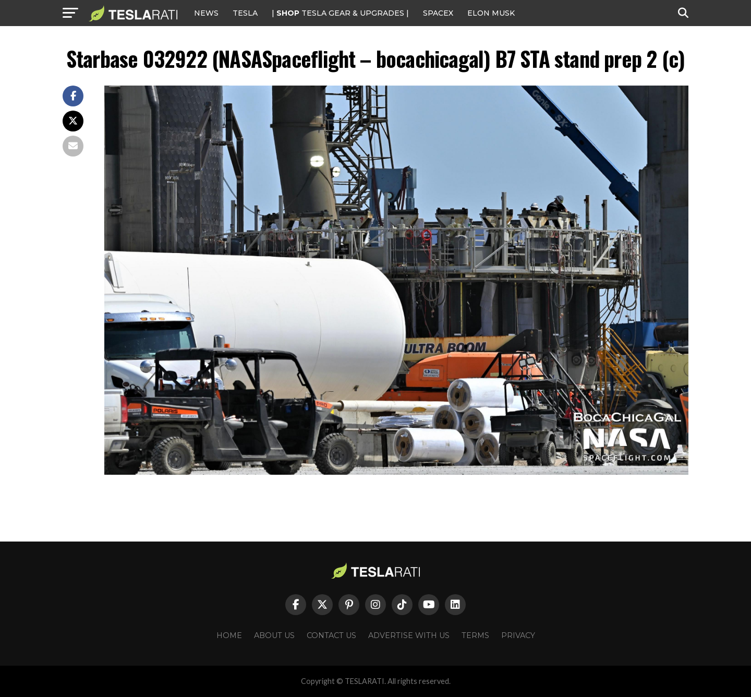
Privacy (518, 635)
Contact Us (331, 635)
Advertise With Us (409, 635)
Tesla (245, 13)
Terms (475, 635)
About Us (274, 635)
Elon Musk (491, 13)
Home (229, 635)
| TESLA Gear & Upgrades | (340, 13)
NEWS (206, 13)
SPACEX (438, 13)
